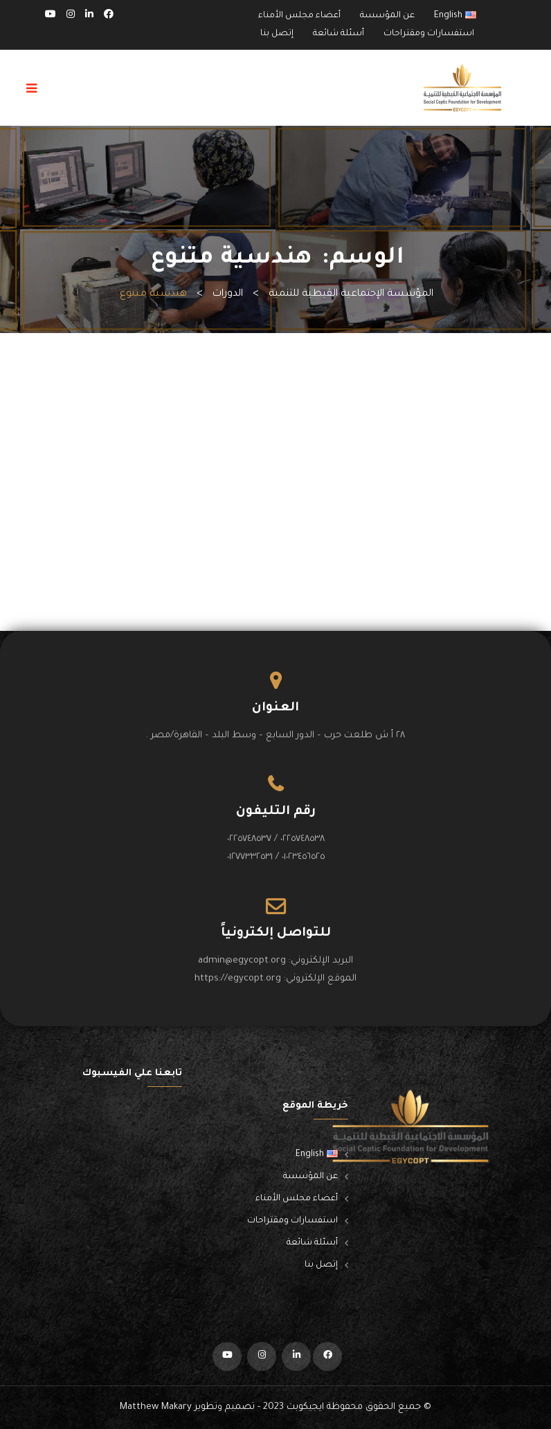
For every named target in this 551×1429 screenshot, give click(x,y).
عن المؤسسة (387, 16)
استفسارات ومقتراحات (428, 34)
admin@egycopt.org (242, 961)
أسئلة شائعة (338, 34)
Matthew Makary (156, 1407)
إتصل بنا (276, 34)
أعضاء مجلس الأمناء (299, 16)
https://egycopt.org (238, 979)
